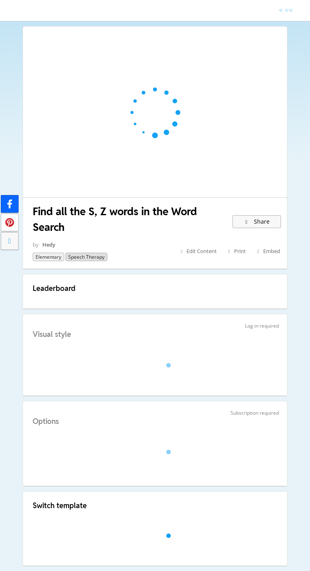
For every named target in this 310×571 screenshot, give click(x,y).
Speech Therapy (86, 256)
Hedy (48, 244)
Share (257, 221)
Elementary (48, 256)
